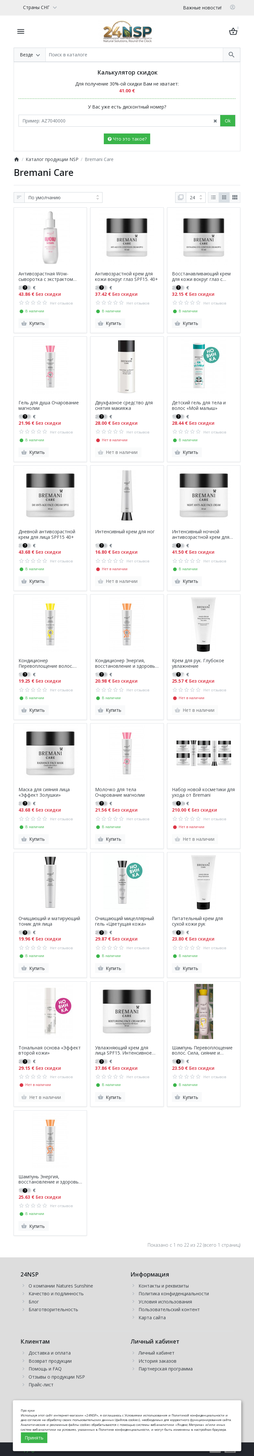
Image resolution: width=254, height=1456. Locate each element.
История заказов (157, 1361)
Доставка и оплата (50, 1353)
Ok (228, 121)
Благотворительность (53, 1309)
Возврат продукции (50, 1361)
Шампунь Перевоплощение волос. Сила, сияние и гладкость (202, 1050)
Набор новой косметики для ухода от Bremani (203, 792)
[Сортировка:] (63, 197)
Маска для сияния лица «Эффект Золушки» (44, 792)
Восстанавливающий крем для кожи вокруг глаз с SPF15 (201, 276)
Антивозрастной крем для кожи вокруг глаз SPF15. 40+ (126, 276)
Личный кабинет (157, 1353)
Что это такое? (127, 139)
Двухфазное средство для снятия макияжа (124, 405)
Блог (34, 1302)
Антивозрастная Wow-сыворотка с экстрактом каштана (45, 276)
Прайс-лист (41, 1384)
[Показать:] (196, 197)
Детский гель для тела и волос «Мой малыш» (199, 405)
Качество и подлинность (56, 1293)
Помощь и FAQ (45, 1369)
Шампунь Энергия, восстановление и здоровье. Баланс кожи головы (50, 1179)
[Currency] (63, 7)
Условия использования (165, 1302)
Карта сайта (152, 1317)
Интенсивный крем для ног (125, 532)
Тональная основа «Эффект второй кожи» (49, 1050)
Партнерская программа (166, 1369)
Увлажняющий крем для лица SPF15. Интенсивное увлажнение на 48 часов (123, 1050)
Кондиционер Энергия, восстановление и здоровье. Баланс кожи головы (127, 663)
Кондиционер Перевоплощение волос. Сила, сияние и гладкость (46, 663)
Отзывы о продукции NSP (57, 1377)
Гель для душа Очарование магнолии (48, 405)
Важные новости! (202, 8)
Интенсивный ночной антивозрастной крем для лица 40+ (200, 534)
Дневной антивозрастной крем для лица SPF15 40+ (46, 534)
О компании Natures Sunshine (61, 1286)
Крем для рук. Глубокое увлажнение (198, 663)
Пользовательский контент (169, 1309)
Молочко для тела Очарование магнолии (120, 792)
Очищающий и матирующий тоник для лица (49, 921)
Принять (34, 1438)
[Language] (37, 7)
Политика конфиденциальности (174, 1293)
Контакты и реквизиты (164, 1286)
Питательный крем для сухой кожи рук (197, 921)
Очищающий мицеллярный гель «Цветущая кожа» (124, 921)
